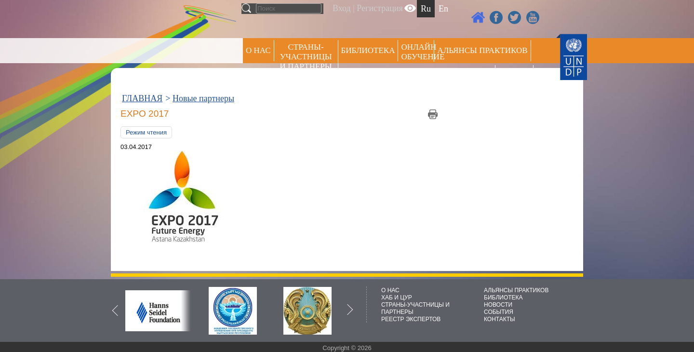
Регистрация (379, 8)
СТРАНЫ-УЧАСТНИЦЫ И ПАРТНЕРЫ (306, 56)
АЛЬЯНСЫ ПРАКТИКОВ (516, 290)
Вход (342, 8)
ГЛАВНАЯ (142, 98)
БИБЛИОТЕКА (503, 297)
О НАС (258, 50)
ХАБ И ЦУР (396, 297)
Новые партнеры (203, 98)
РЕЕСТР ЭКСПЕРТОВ (516, 77)
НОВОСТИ (498, 304)
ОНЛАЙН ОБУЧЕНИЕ (417, 51)
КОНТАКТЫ (499, 319)
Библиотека (368, 50)
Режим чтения (146, 132)
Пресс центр (464, 75)
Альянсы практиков (482, 50)
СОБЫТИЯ (498, 312)
